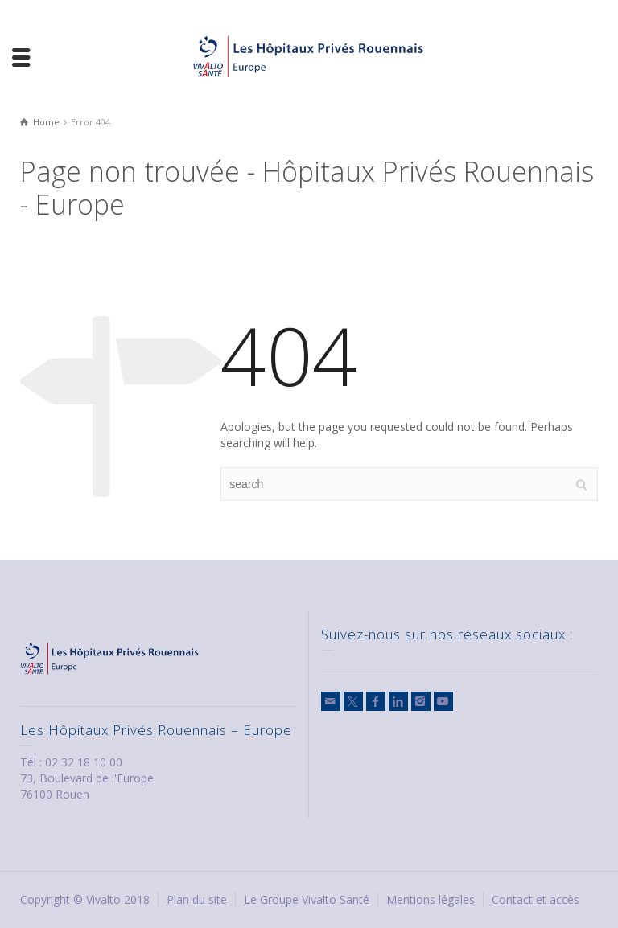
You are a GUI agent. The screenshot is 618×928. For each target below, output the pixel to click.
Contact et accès (535, 899)
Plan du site (197, 899)
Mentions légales (430, 899)
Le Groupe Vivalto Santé (306, 899)
